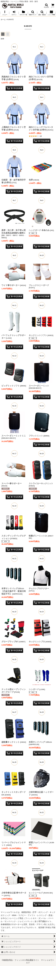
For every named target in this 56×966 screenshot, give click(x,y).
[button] (46, 5)
